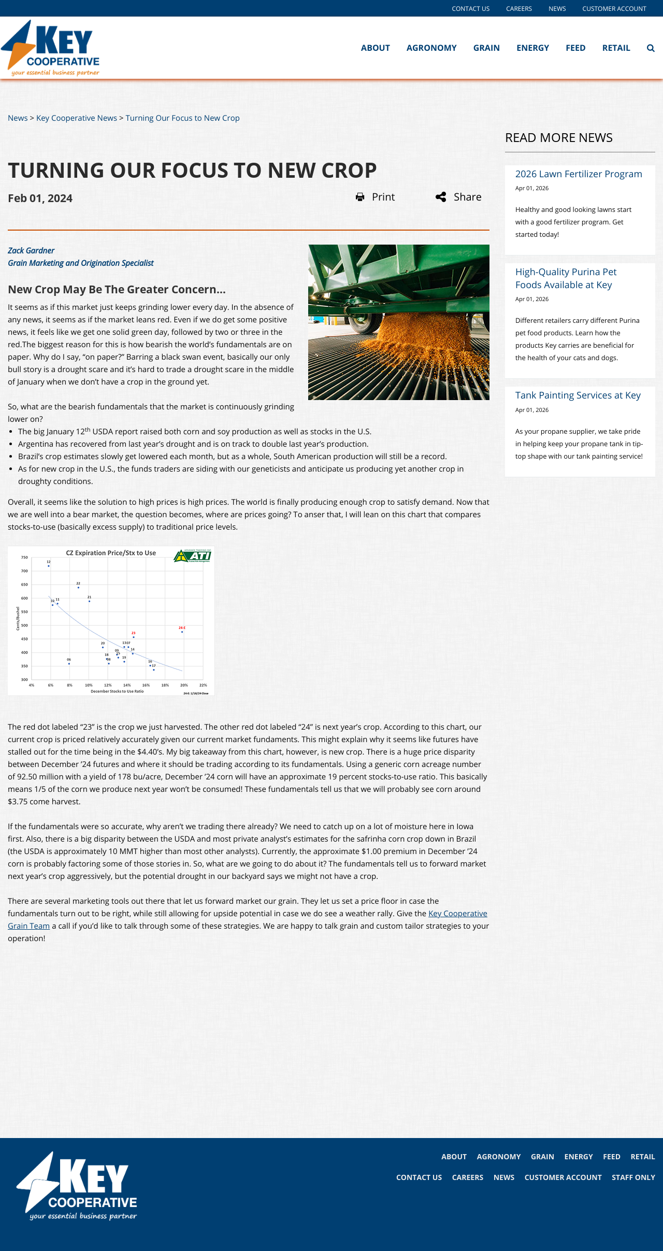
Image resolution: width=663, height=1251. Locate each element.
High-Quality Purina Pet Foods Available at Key (566, 278)
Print (375, 197)
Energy (532, 47)
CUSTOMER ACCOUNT (563, 1178)
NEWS (504, 1178)
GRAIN (542, 1157)
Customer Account (614, 8)
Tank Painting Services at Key (578, 395)
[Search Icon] (651, 47)
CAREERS (467, 1178)
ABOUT (454, 1157)
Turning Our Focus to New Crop (183, 118)
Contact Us (470, 8)
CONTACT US (419, 1178)
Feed (576, 47)
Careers (519, 8)
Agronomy (432, 47)
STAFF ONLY (633, 1178)
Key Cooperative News (76, 118)
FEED (612, 1157)
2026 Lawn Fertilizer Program (578, 174)
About (375, 47)
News (557, 8)
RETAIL (643, 1157)
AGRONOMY (499, 1157)
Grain (486, 47)
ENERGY (579, 1157)
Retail (616, 47)
